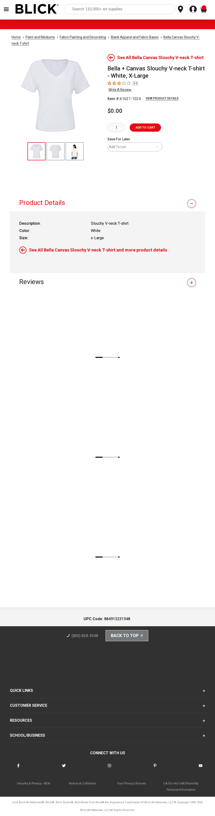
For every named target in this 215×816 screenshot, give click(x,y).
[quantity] (116, 127)
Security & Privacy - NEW (33, 783)
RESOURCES (21, 720)
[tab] (107, 202)
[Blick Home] (37, 9)
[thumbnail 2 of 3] (56, 151)
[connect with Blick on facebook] (18, 768)
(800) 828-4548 (82, 636)
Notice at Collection (82, 783)
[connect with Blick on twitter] (64, 768)
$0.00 (115, 111)
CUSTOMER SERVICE (28, 705)
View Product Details (162, 98)
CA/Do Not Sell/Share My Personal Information (180, 786)
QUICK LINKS (21, 690)
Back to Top (127, 635)
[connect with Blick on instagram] (109, 768)
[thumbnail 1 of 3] (36, 151)
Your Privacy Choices (131, 783)
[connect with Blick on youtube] (200, 768)
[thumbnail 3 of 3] (75, 151)
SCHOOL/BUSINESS (27, 735)
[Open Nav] (6, 9)
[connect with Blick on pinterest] (155, 768)
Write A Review (119, 90)
